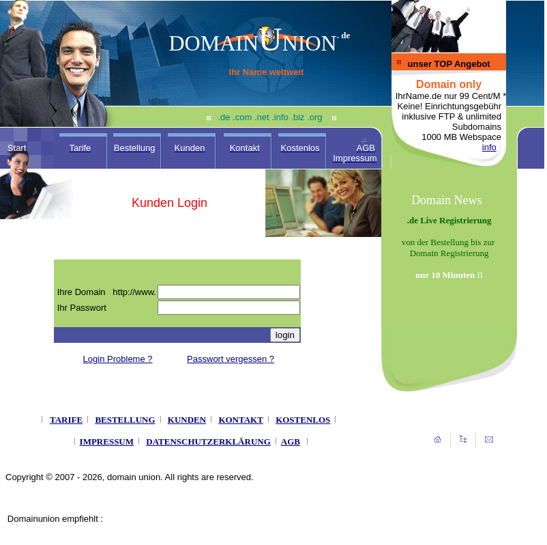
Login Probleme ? (118, 359)
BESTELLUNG (125, 420)
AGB (290, 441)
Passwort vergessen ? (230, 359)
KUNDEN (187, 420)
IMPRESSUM (107, 441)
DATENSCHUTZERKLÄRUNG (208, 441)
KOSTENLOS (303, 420)
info (489, 147)
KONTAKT (240, 420)
